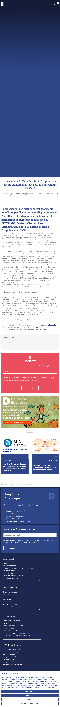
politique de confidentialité (28, 410)
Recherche (9, 373)
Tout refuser (30, 695)
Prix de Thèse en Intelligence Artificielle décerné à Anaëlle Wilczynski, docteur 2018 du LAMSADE (14, 497)
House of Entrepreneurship (13, 606)
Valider (12, 578)
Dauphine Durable (9, 601)
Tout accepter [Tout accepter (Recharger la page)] (30, 691)
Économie (9, 544)
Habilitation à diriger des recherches (16, 666)
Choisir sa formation (10, 622)
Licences (6, 625)
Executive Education (10, 637)
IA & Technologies (12, 549)
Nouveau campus (9, 596)
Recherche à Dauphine (11, 651)
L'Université (7, 593)
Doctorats (6, 632)
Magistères (7, 630)
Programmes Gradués (11, 635)
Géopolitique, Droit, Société (16, 541)
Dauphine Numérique (11, 603)
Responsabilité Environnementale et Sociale (19, 598)
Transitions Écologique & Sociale (18, 551)
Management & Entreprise (15, 546)
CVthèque (6, 653)
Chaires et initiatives (10, 658)
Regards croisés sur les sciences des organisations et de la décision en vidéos (44, 497)
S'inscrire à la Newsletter (19, 560)
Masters (6, 627)
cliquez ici (52, 355)
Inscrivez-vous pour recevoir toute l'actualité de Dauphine (30, 396)
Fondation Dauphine (10, 608)
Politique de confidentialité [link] (30, 703)
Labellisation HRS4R (10, 661)
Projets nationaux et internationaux (16, 663)
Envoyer (30, 418)
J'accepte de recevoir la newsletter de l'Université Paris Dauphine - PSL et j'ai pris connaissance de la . (29, 571)
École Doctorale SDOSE (12, 656)
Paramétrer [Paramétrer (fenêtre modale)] (30, 699)
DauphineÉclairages (12, 526)
